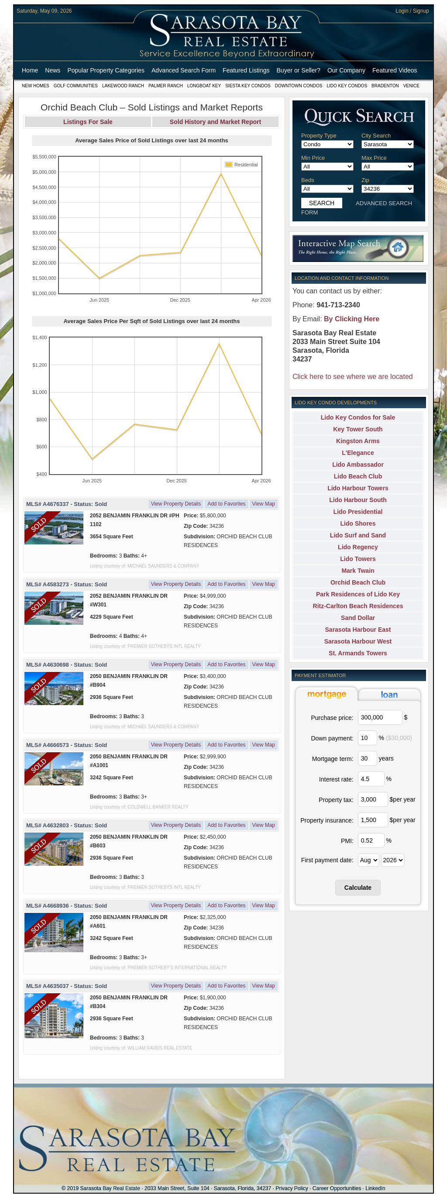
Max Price (374, 158)
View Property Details (176, 504)
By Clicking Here (351, 319)
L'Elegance (358, 452)
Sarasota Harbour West (358, 641)
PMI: (347, 840)
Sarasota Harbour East (358, 629)
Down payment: (332, 738)
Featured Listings (246, 70)
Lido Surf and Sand (358, 535)
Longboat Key (204, 85)
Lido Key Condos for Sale (358, 417)
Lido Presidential (358, 511)
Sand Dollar (358, 617)
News (52, 70)
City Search (376, 135)
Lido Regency (358, 547)
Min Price (313, 158)
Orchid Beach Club (357, 582)
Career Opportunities (337, 1188)
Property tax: (336, 799)
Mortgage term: (333, 758)
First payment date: (327, 860)
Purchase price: (332, 717)
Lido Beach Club (358, 476)
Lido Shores (358, 523)
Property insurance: (326, 820)
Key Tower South (357, 429)
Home (30, 70)
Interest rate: (336, 779)
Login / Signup (412, 11)
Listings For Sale (88, 121)
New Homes (35, 85)
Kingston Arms (358, 440)
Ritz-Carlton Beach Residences (358, 605)
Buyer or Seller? (298, 70)
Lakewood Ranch (123, 85)
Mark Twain (357, 570)
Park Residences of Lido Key (358, 594)
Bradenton (385, 85)
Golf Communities (76, 85)
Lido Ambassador (358, 464)
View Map (263, 504)
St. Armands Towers (358, 653)
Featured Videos (394, 70)
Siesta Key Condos (248, 85)
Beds (307, 180)
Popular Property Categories (105, 70)
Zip (365, 180)
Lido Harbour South (357, 499)
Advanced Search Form (183, 70)
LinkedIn (375, 1188)
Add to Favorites (226, 504)
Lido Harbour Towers (358, 488)
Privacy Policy (291, 1188)
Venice (411, 85)
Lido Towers (357, 558)
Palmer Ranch (165, 85)
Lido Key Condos (347, 85)
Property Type (319, 135)
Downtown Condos (299, 85)
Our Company (346, 70)
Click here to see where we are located (352, 376)
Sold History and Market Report (215, 121)
